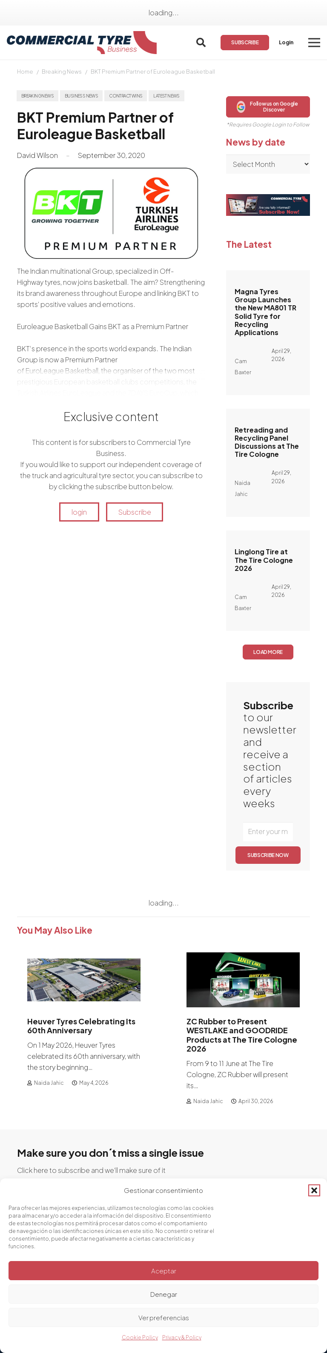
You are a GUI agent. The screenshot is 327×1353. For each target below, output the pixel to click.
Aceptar (163, 1271)
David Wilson (37, 155)
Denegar (163, 1294)
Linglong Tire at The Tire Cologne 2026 (264, 559)
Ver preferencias (163, 1317)
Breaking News (62, 71)
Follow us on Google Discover (267, 106)
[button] (314, 1190)
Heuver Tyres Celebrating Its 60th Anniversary (81, 1025)
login (79, 511)
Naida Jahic (49, 1083)
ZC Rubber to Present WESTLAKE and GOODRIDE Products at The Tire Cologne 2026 (241, 1034)
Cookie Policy (140, 1337)
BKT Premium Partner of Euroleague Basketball (153, 71)
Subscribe (134, 511)
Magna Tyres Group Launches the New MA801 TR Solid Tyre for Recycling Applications (265, 312)
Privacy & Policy (181, 1337)
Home (25, 71)
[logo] (82, 42)
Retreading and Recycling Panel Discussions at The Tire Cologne (267, 442)
